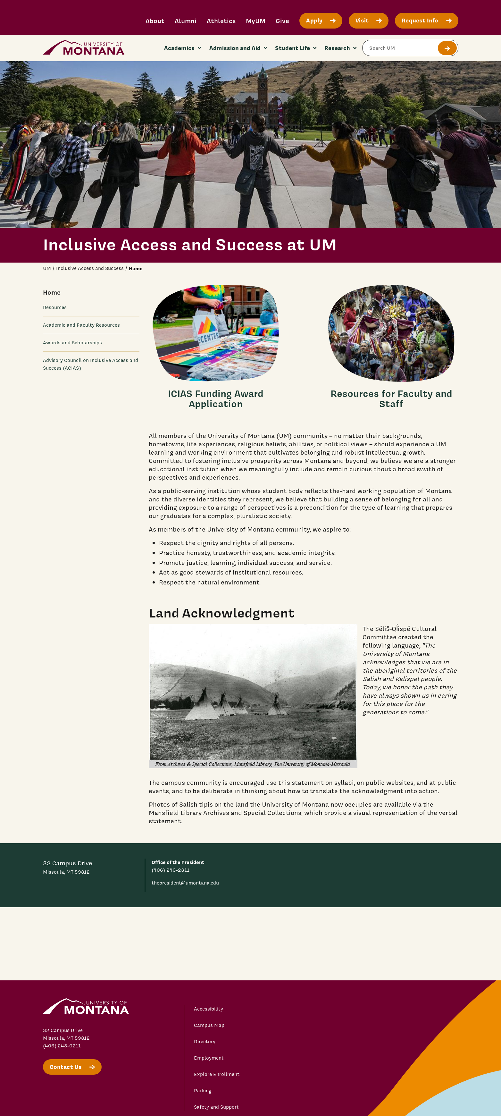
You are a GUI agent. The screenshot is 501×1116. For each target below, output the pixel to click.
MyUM (255, 20)
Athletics (221, 20)
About (155, 20)
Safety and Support (216, 1107)
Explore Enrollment (216, 1074)
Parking (203, 1090)
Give (282, 20)
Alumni (185, 20)
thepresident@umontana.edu (185, 883)
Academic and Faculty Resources (81, 325)
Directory (204, 1041)
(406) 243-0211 (62, 1046)
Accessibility (208, 1009)
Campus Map (209, 1025)
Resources (55, 307)
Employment (209, 1058)
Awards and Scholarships (72, 343)
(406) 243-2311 (170, 870)
